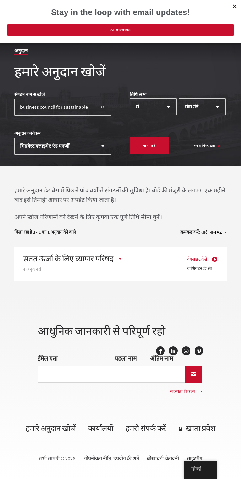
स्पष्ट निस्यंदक (204, 145)
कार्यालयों (100, 429)
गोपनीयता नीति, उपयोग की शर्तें (111, 458)
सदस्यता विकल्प (182, 391)
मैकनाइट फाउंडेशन (45, 14)
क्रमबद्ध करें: (190, 232)
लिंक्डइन (173, 350)
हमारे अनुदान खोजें (51, 429)
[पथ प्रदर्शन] (219, 16)
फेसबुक (160, 350)
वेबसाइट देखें (197, 259)
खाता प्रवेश (200, 429)
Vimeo (199, 350)
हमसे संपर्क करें (146, 429)
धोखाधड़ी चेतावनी (163, 458)
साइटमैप (194, 458)
